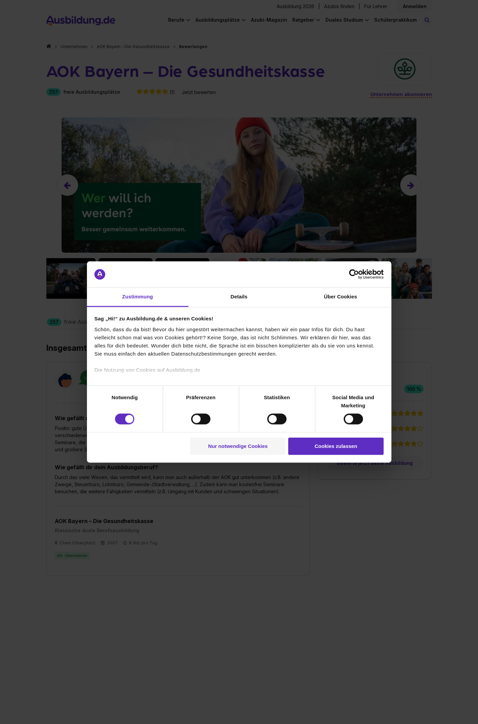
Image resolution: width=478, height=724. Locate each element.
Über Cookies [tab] (340, 296)
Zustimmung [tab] (137, 296)
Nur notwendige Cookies (238, 446)
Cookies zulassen (336, 446)
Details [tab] (239, 296)
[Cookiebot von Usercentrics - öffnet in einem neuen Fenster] (354, 274)
